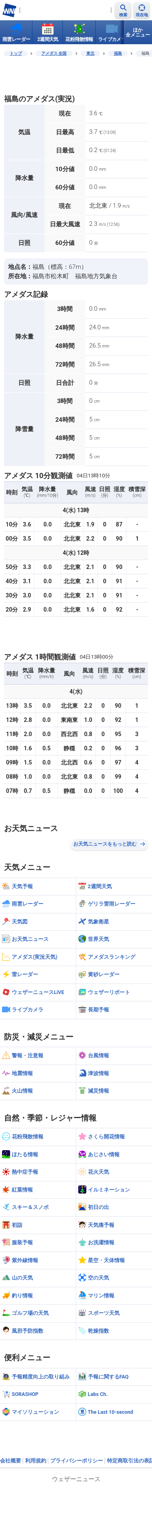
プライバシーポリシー (76, 1461)
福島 (118, 53)
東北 (90, 53)
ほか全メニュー (138, 32)
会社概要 (10, 1461)
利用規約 (35, 1461)
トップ (16, 53)
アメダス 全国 (54, 53)
